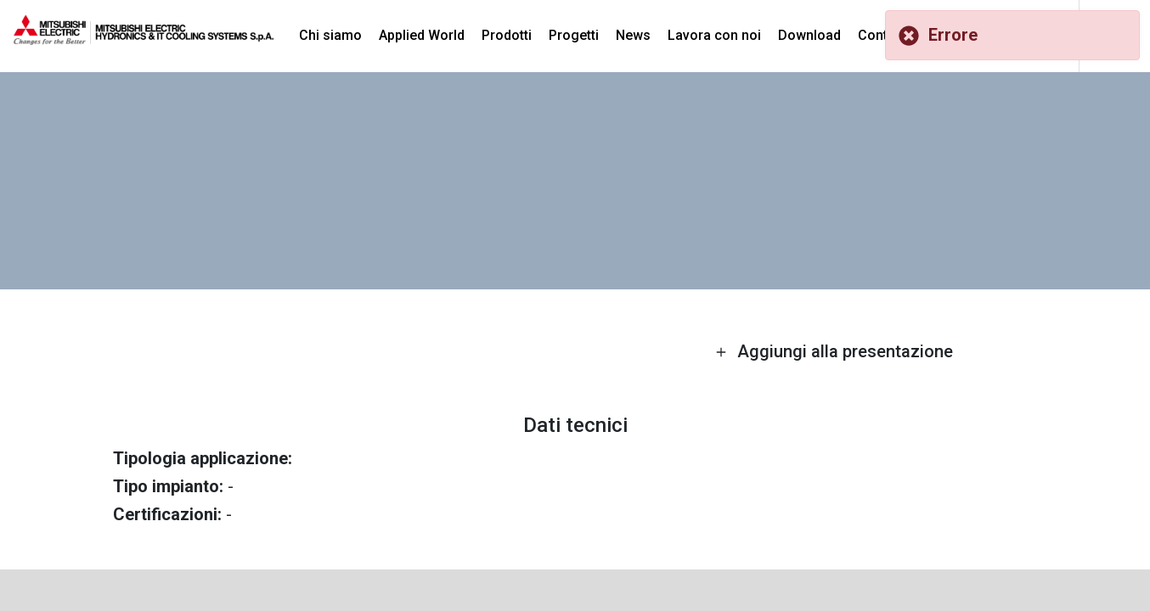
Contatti (882, 35)
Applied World (422, 35)
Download (809, 35)
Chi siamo (330, 35)
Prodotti (507, 35)
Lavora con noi (714, 35)
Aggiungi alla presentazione (834, 351)
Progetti (574, 35)
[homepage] (143, 38)
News (633, 35)
